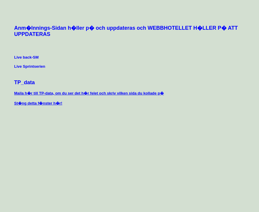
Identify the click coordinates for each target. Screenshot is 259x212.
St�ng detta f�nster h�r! (38, 103)
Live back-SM (26, 57)
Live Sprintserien (29, 66)
